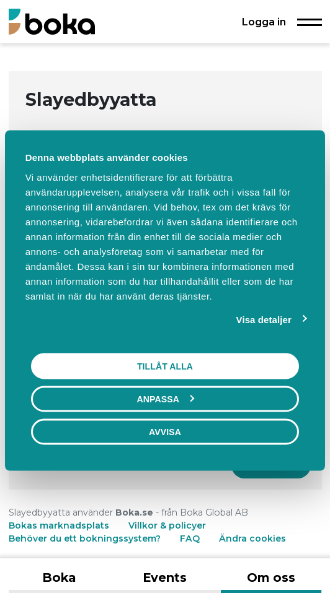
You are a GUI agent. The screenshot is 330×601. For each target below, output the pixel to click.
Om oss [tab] (271, 577)
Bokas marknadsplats (59, 525)
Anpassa (165, 399)
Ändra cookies (252, 538)
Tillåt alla (165, 366)
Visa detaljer (264, 319)
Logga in (264, 21)
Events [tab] (165, 577)
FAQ (191, 538)
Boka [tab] (59, 577)
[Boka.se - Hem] (52, 21)
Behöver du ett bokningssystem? (85, 538)
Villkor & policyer (167, 525)
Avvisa (165, 432)
